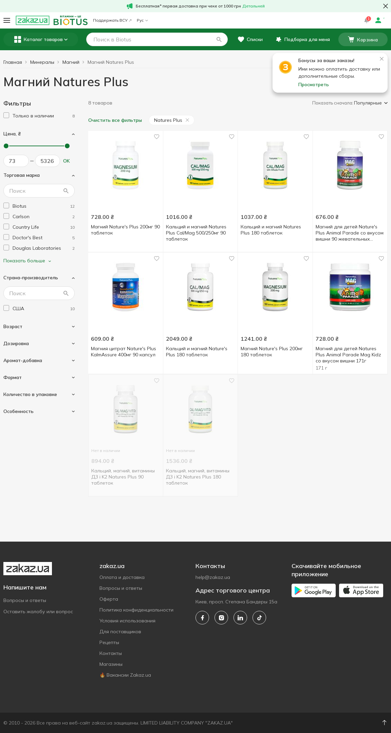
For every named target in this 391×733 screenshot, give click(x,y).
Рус (142, 20)
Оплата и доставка (122, 577)
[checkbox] (6, 115)
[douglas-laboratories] (44, 248)
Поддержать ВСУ (112, 20)
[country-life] (44, 227)
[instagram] (221, 617)
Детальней (253, 5)
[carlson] (44, 216)
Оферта (108, 599)
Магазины (111, 664)
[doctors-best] (44, 237)
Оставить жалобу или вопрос (38, 611)
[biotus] (44, 206)
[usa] (44, 308)
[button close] (385, 6)
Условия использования (127, 621)
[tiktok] (259, 617)
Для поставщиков (120, 631)
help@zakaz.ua (213, 577)
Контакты (110, 653)
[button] (219, 39)
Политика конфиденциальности (136, 610)
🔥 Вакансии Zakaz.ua (125, 675)
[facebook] (202, 617)
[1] (44, 115)
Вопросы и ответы (24, 600)
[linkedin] (240, 617)
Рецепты (109, 642)
